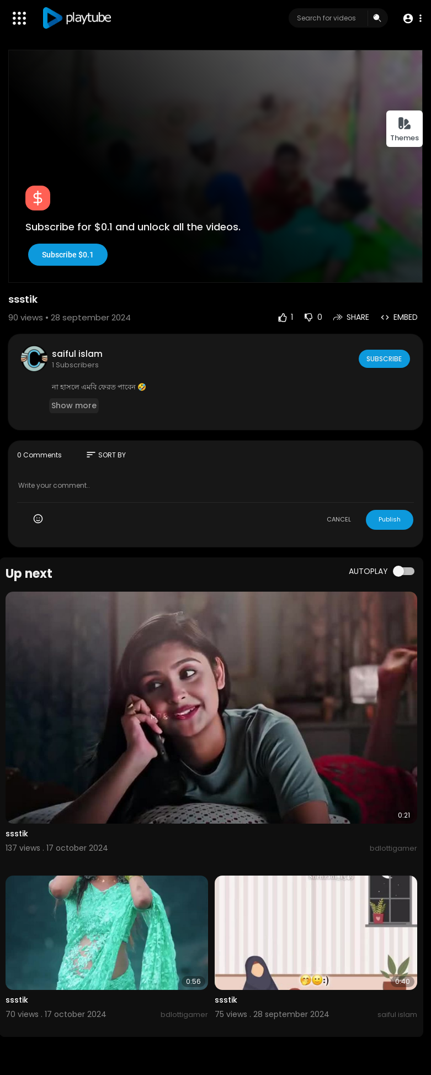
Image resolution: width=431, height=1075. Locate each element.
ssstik (17, 833)
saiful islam (77, 354)
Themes (404, 129)
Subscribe (383, 358)
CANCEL (339, 519)
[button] (410, 18)
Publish (390, 519)
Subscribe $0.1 (68, 254)
